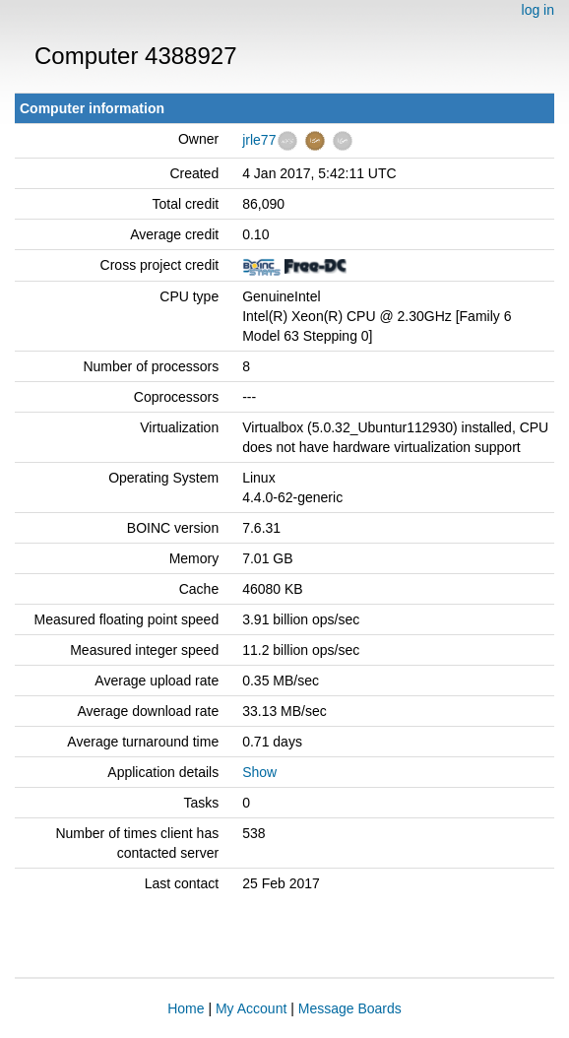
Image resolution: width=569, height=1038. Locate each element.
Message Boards (350, 1008)
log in (538, 10)
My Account (251, 1008)
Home (185, 1008)
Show (259, 772)
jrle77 (259, 140)
